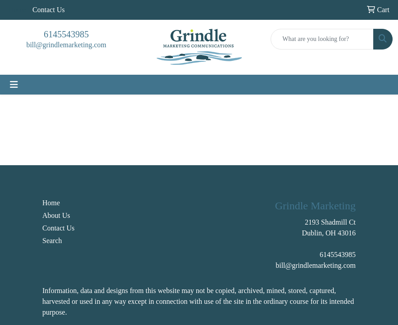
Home (51, 203)
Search (52, 240)
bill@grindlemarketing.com (66, 45)
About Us (56, 215)
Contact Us (48, 10)
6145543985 (66, 34)
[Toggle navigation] (14, 84)
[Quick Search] (322, 39)
